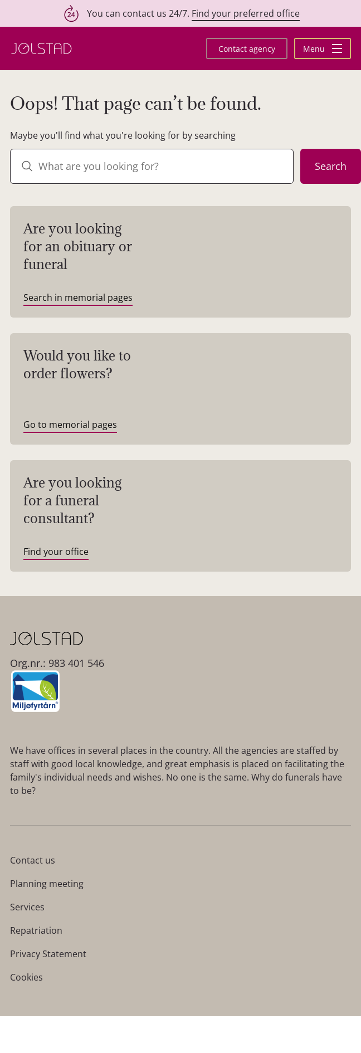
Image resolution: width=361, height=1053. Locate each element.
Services (27, 907)
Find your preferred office (246, 13)
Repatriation (36, 930)
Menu (322, 48)
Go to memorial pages (70, 424)
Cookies (26, 977)
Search (331, 166)
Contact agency (246, 48)
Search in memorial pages (78, 297)
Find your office (56, 551)
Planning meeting (47, 884)
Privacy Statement (48, 954)
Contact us (32, 860)
